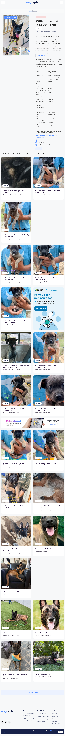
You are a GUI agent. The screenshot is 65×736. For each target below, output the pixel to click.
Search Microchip (28, 721)
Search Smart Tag (42, 719)
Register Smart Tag (43, 716)
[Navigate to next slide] (28, 51)
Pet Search (55, 713)
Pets (8, 7)
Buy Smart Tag (41, 713)
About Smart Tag (42, 721)
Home (3, 7)
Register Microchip (28, 718)
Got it (60, 731)
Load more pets (32, 692)
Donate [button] (38, 148)
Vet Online (55, 716)
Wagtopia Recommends (56, 722)
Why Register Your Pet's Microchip (28, 714)
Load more (41, 55)
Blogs (53, 719)
